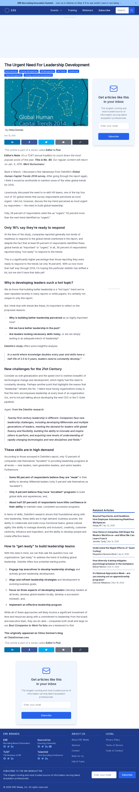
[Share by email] (63, 142)
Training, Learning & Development (38, 75)
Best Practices (11, 71)
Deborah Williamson (101, 583)
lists (28, 625)
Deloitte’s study (13, 346)
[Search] (132, 10)
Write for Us (78, 756)
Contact (76, 750)
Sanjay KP (97, 525)
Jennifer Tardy (99, 541)
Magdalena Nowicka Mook (105, 554)
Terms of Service (114, 745)
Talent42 (42, 751)
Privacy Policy (113, 739)
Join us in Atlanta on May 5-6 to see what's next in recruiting (70, 3)
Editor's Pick (53, 150)
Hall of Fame (78, 761)
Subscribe (46, 715)
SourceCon (44, 739)
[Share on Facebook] (29, 142)
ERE (5, 739)
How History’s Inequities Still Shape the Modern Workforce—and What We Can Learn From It (113, 535)
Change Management (28, 71)
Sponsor (76, 745)
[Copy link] (80, 142)
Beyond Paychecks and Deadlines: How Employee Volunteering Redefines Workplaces (113, 519)
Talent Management (13, 75)
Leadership (73, 71)
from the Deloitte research (27, 409)
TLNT (6, 751)
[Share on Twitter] (46, 142)
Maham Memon (99, 567)
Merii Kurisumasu (33, 164)
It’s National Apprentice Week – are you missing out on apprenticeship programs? (111, 576)
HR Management (47, 71)
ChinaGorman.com (18, 637)
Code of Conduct (114, 750)
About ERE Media (80, 739)
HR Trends (61, 71)
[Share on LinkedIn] (12, 142)
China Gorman (16, 130)
